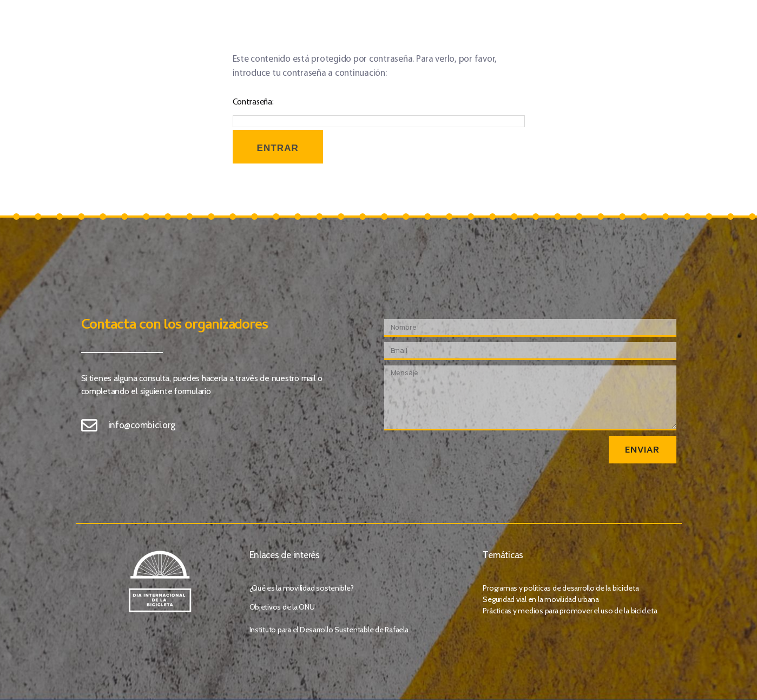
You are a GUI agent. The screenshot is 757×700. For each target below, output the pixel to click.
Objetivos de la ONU (282, 607)
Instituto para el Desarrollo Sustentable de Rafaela (329, 629)
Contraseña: (379, 112)
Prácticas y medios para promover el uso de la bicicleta (570, 611)
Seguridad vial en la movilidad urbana (541, 599)
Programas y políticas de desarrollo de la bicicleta (560, 588)
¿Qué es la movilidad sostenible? (301, 588)
